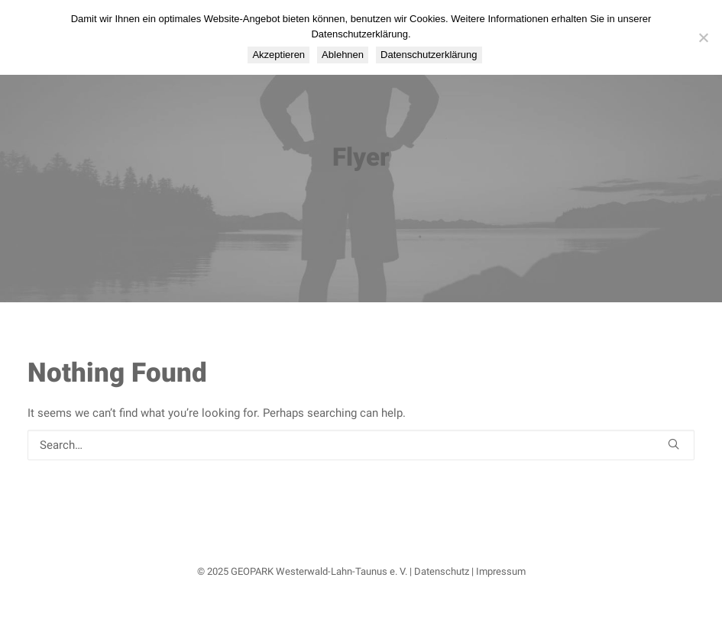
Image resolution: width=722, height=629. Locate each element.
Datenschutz (441, 571)
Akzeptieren (278, 54)
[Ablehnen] (703, 37)
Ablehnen (343, 54)
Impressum (501, 571)
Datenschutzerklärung (428, 54)
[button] (673, 444)
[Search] (361, 445)
